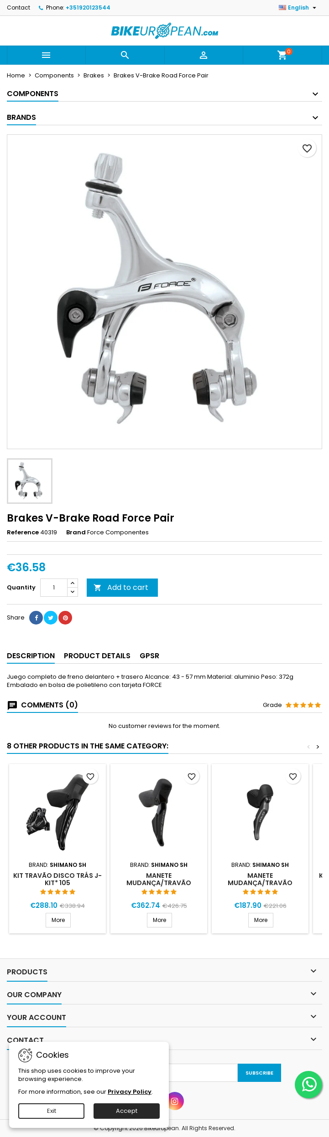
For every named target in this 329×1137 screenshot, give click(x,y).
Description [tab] (31, 655)
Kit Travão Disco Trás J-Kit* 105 (57, 879)
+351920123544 (88, 7)
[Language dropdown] (299, 7)
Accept (126, 1110)
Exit (51, 1110)
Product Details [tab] (97, 655)
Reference (23, 532)
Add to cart (121, 587)
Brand (76, 532)
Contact (18, 7)
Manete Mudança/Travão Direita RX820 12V (260, 883)
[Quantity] (54, 588)
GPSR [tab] (149, 655)
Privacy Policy (129, 1091)
